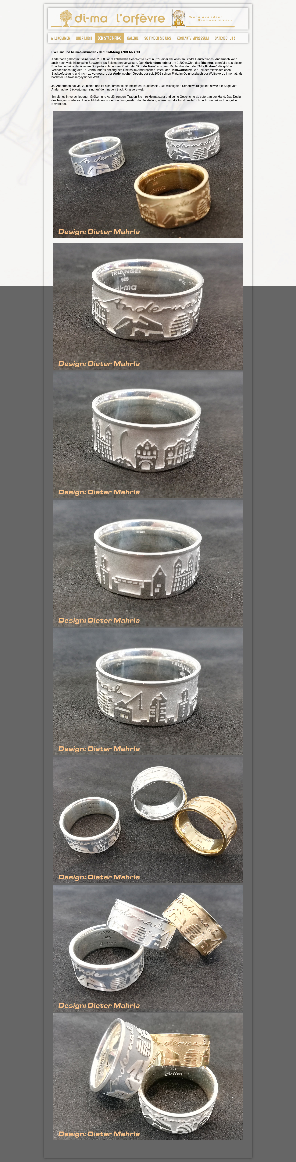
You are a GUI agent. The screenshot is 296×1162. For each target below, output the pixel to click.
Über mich (84, 38)
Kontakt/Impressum (193, 38)
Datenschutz (225, 38)
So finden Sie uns (157, 38)
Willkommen (60, 38)
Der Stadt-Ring (109, 38)
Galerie (132, 38)
